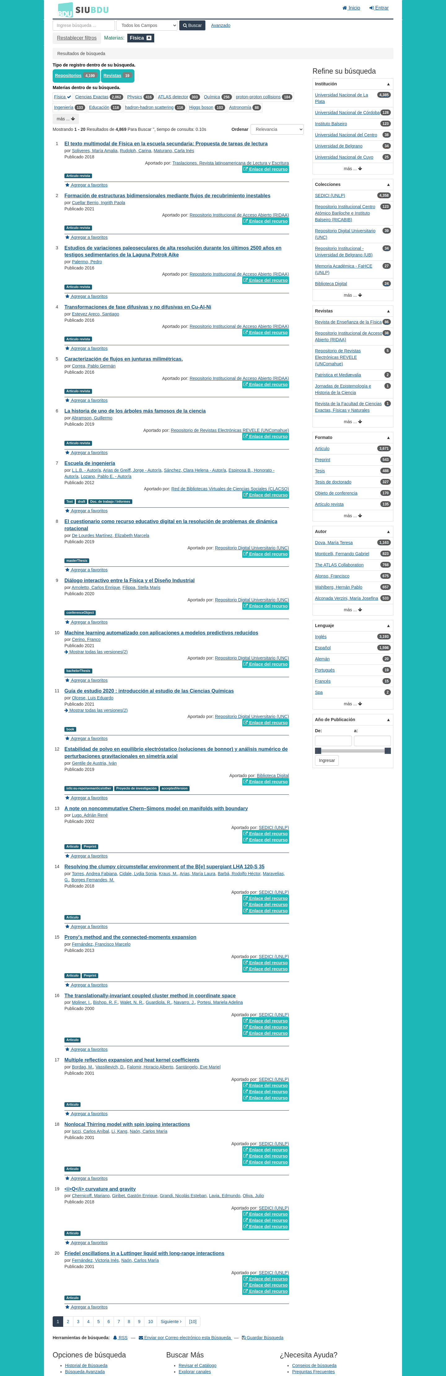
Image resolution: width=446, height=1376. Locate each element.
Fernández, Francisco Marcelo (101, 944)
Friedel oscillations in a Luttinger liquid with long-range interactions (144, 1253)
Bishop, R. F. (105, 1002)
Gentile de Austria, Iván (94, 763)
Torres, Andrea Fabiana (94, 873)
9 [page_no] (139, 1321)
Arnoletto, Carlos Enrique (96, 587)
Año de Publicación (335, 719)
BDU (64, 9)
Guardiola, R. (158, 1002)
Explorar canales (195, 1371)
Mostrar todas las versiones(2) (96, 651)
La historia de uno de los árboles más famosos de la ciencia (135, 411)
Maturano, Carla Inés (174, 150)
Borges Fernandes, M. (93, 879)
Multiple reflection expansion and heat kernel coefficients (131, 1060)
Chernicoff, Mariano (91, 1195)
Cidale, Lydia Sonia (137, 873)
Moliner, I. (81, 1002)
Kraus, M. (168, 873)
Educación (99, 107)
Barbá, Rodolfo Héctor (239, 873)
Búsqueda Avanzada (85, 1371)
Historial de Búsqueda (86, 1365)
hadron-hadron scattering (149, 107)
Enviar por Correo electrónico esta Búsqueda (185, 1337)
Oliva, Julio (253, 1195)
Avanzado (220, 25)
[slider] (318, 751)
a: (356, 730)
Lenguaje (324, 625)
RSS (120, 1337)
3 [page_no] (78, 1321)
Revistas (112, 75)
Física (62, 96)
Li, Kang (119, 1131)
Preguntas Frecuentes (313, 1371)
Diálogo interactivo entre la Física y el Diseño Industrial (129, 580)
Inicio (351, 8)
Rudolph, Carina (135, 150)
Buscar (192, 25)
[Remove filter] (148, 38)
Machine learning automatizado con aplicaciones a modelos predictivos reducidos (161, 632)
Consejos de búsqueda (314, 1365)
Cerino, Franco (86, 639)
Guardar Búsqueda (262, 1337)
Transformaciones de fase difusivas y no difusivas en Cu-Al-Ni (137, 307)
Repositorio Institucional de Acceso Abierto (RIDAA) (239, 215)
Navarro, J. (184, 1002)
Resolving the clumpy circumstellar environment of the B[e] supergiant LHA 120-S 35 (164, 866)
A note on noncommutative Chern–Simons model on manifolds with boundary (156, 808)
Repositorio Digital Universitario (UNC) (252, 547)
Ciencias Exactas (91, 96)
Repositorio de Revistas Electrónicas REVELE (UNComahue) (230, 430)
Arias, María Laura (197, 873)
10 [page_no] (150, 1321)
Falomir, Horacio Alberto (150, 1066)
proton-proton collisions (258, 96)
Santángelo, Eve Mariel (198, 1066)
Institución (326, 83)
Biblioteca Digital (273, 775)
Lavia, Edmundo (224, 1195)
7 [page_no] (119, 1321)
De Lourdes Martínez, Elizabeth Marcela (110, 535)
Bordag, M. (82, 1066)
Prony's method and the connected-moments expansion (130, 937)
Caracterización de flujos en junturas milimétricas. (123, 359)
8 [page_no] (129, 1321)
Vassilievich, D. (110, 1066)
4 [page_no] (88, 1321)
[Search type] (146, 25)
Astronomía (240, 107)
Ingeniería (63, 107)
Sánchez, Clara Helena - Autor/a (195, 470)
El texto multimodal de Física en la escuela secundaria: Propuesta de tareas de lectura (166, 143)
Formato (323, 437)
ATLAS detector (173, 96)
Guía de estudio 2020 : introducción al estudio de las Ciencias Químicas (149, 691)
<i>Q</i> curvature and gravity (100, 1189)
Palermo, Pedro (87, 261)
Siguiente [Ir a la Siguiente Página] (171, 1321)
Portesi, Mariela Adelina (220, 1002)
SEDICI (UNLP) (274, 827)
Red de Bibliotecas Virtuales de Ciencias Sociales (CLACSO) (230, 488)
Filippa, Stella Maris (141, 587)
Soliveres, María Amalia (94, 150)
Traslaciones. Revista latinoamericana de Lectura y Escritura (231, 163)
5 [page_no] (98, 1321)
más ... (66, 119)
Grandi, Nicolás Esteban (183, 1195)
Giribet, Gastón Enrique (134, 1195)
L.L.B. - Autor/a (86, 470)
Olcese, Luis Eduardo (92, 697)
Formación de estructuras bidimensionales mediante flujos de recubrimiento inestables (167, 195)
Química (212, 96)
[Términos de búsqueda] (84, 25)
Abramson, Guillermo (92, 417)
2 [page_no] (68, 1321)
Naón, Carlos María (148, 1131)
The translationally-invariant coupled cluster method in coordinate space (150, 995)
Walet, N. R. (131, 1002)
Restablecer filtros (77, 38)
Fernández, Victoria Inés (95, 1260)
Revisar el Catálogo (197, 1365)
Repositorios (68, 75)
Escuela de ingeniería (89, 463)
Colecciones (327, 184)
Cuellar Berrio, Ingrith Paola (98, 202)
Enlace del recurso (265, 169)
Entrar (379, 8)
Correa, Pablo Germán (94, 365)
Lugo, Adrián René (90, 815)
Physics (134, 96)
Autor (320, 531)
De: (318, 730)
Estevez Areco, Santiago (95, 314)
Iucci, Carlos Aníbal (90, 1131)
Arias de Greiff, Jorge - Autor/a (132, 470)
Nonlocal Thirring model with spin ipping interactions (127, 1124)
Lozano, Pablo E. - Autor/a (106, 476)
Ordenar (240, 129)
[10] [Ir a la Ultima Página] (192, 1321)
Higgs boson (201, 107)
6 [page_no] (108, 1321)
